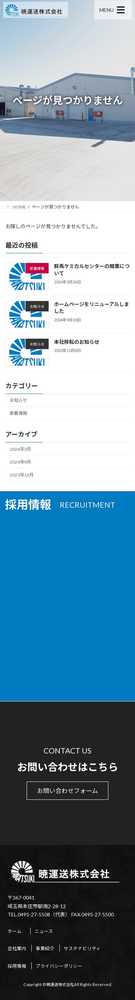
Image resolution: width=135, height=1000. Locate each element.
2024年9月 (20, 462)
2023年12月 (21, 475)
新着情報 (18, 413)
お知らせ (18, 400)
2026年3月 (20, 448)
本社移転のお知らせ (76, 342)
